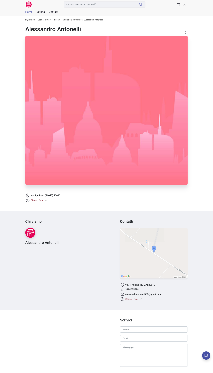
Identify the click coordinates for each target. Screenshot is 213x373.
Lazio (40, 20)
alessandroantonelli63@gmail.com (143, 294)
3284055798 (132, 289)
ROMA (48, 20)
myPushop (30, 20)
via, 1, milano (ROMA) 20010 (45, 195)
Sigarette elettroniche (72, 20)
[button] (184, 33)
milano (57, 20)
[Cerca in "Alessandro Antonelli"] (100, 4)
